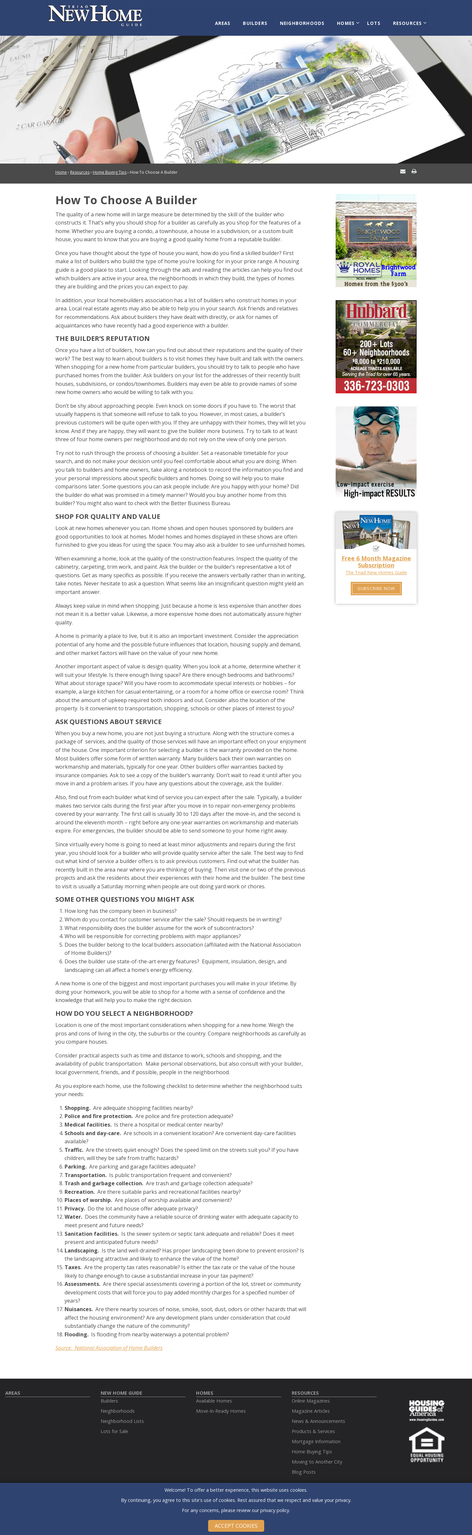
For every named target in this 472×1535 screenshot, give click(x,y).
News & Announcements (318, 1416)
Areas (231, 20)
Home (61, 167)
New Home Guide (121, 1388)
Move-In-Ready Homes (221, 1406)
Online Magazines (311, 1396)
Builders (262, 20)
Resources (405, 20)
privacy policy (274, 1510)
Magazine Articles (311, 1406)
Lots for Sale (114, 1426)
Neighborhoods (306, 20)
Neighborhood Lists (122, 1416)
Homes (348, 20)
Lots (374, 20)
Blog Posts (304, 1467)
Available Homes (214, 1396)
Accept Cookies (236, 1525)
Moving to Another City (317, 1457)
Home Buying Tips (110, 167)
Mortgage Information (316, 1436)
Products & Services (313, 1426)
